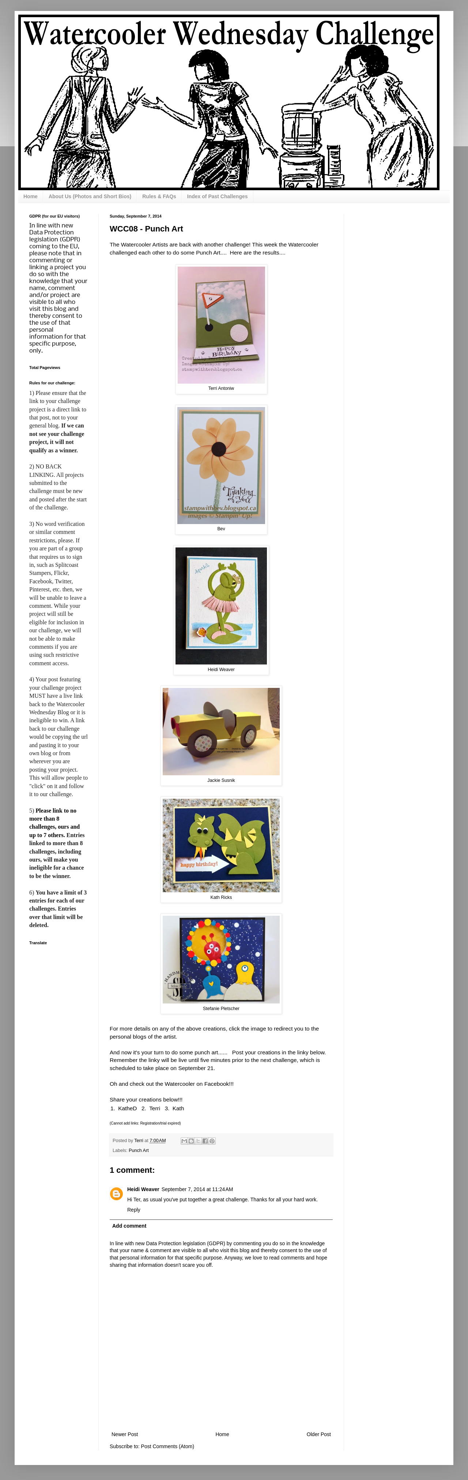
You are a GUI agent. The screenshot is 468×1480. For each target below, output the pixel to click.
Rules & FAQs (159, 196)
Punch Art (139, 1150)
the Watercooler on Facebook (192, 1084)
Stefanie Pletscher (221, 1008)
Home (30, 196)
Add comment (129, 1226)
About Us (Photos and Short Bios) (90, 196)
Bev (221, 528)
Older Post (319, 1434)
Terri (154, 1108)
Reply (133, 1210)
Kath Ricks (221, 897)
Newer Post (125, 1434)
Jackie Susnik (221, 780)
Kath (178, 1108)
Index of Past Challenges (217, 196)
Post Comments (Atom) (167, 1446)
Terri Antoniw (221, 388)
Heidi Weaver (221, 669)
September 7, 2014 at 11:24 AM (197, 1189)
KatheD (127, 1108)
